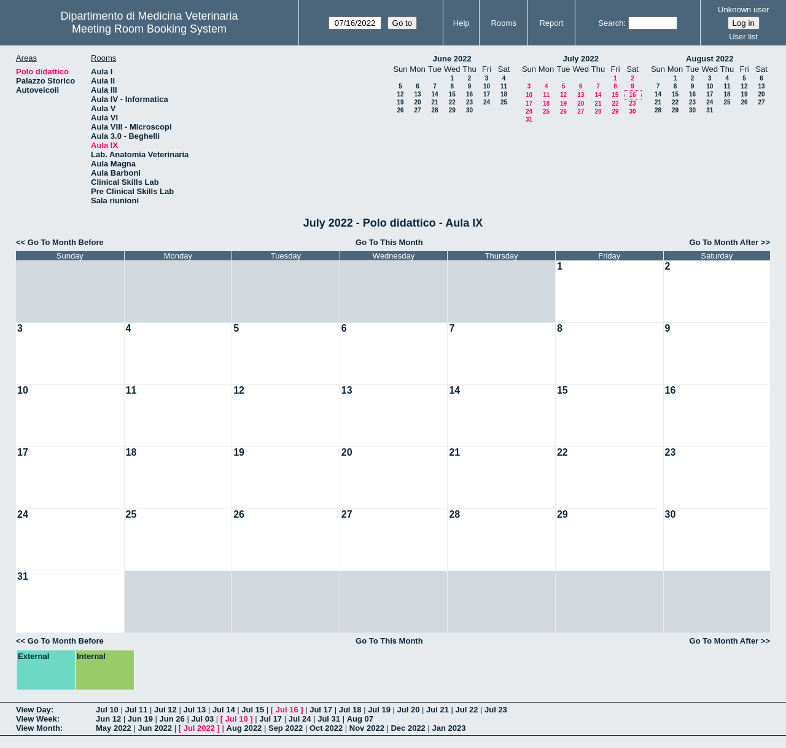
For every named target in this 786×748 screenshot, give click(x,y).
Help (461, 23)
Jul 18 (350, 709)
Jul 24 (300, 718)
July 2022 (580, 58)
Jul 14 (223, 709)
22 (452, 102)
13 (417, 94)
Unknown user (743, 9)
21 (434, 102)
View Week (36, 718)
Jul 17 (320, 709)
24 (486, 102)
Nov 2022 (366, 728)
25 (503, 102)
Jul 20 (408, 709)
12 (400, 94)
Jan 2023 (448, 728)
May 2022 (113, 728)
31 (529, 119)
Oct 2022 (326, 728)
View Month (38, 728)
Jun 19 (140, 718)
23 (469, 102)
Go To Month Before (66, 242)
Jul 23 (495, 709)
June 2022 (452, 58)
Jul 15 (252, 709)
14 (434, 94)
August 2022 (709, 58)
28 (434, 110)
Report (551, 23)
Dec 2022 (408, 728)
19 (400, 102)
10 (486, 86)
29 (452, 110)
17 (486, 94)
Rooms (503, 23)
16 (469, 94)
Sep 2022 (285, 728)
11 (503, 86)
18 (503, 94)
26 (400, 110)
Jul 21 (437, 709)
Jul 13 (194, 709)
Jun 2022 (155, 728)
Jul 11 (136, 709)
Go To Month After (724, 242)
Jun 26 (172, 718)
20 (417, 102)
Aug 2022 (244, 728)
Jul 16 (287, 709)
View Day (33, 709)
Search (610, 23)
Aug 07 (360, 718)
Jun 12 (108, 718)
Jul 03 (202, 718)
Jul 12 (165, 709)
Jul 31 (328, 718)
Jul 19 (379, 709)
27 (417, 110)
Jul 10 (107, 709)
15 (452, 94)
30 (469, 110)
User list (743, 36)
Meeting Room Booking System (149, 29)
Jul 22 (467, 709)
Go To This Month (389, 242)
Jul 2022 (199, 728)
